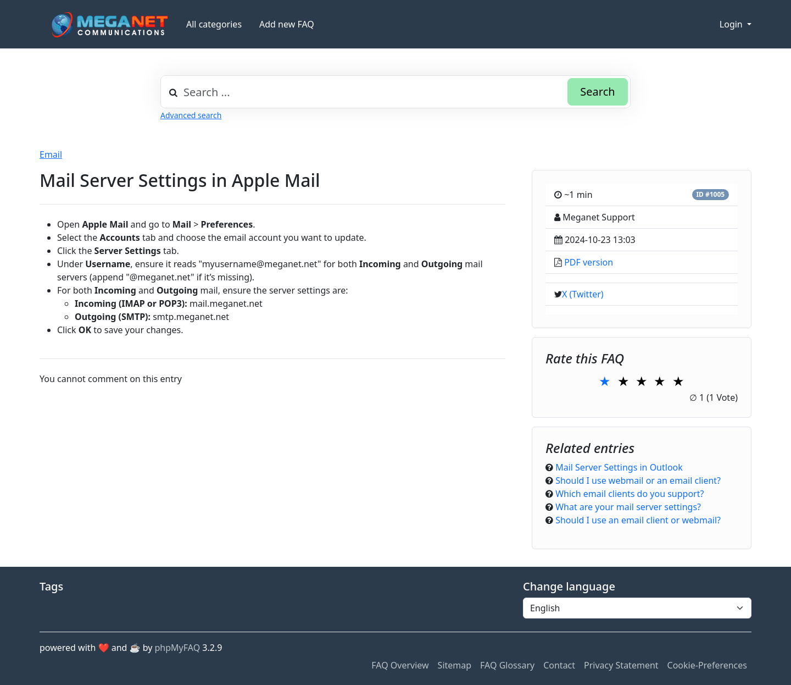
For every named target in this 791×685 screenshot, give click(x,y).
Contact (559, 665)
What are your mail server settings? (628, 507)
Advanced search (190, 115)
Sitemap (455, 665)
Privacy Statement (621, 665)
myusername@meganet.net (259, 264)
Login (732, 24)
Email (51, 154)
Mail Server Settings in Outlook (619, 467)
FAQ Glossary (507, 665)
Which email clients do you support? (629, 494)
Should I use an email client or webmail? (638, 520)
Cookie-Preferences (707, 665)
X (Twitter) (583, 294)
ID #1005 (710, 194)
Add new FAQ (286, 24)
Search (597, 91)
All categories (214, 24)
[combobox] (395, 91)
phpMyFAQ (177, 648)
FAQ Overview (399, 665)
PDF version (588, 262)
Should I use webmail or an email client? (638, 480)
